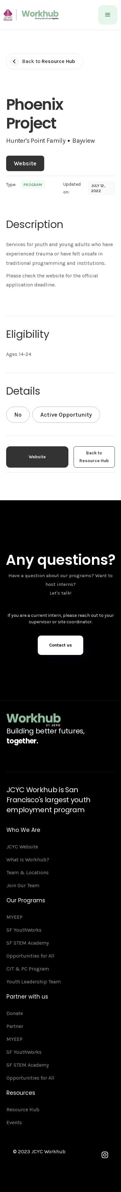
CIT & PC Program (27, 969)
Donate (14, 1013)
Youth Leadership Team (33, 982)
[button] (107, 15)
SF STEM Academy (27, 943)
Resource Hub (22, 1109)
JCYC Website (22, 847)
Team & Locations (27, 872)
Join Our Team (22, 885)
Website (25, 163)
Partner (14, 1026)
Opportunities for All (30, 956)
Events (14, 1122)
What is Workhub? (27, 859)
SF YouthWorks (24, 930)
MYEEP (14, 917)
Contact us (60, 645)
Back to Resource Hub (94, 456)
